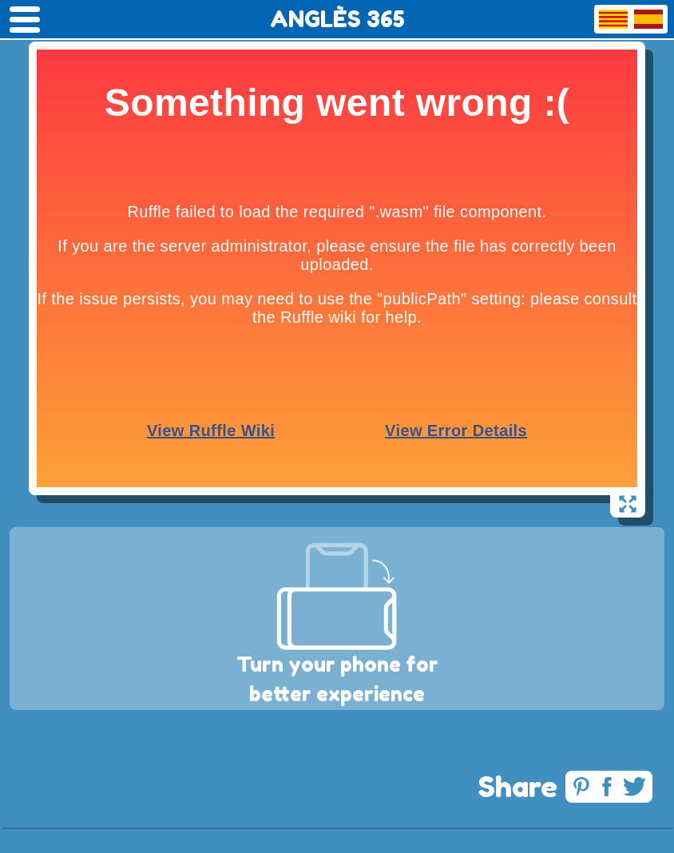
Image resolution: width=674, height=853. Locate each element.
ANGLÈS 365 (337, 19)
